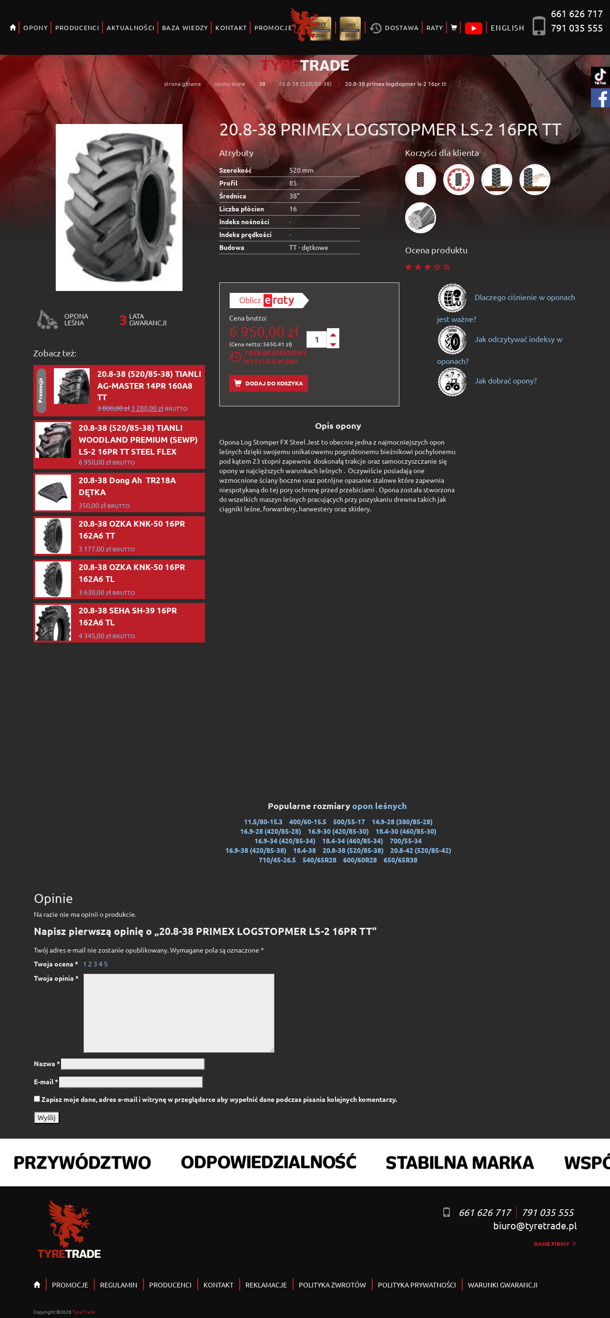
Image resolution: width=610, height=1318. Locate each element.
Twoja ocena (56, 963)
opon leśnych (380, 805)
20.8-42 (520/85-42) (420, 850)
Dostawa (394, 28)
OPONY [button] (35, 27)
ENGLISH (508, 27)
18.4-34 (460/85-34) (352, 840)
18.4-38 (304, 850)
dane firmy (555, 1243)
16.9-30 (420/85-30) (338, 831)
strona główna (182, 83)
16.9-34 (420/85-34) (284, 840)
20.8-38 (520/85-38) (305, 83)
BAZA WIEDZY (185, 27)
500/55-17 (349, 821)
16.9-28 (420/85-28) (270, 831)
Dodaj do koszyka (268, 383)
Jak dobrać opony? (487, 380)
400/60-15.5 (307, 821)
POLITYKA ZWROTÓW (332, 1284)
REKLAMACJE (266, 1284)
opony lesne (229, 83)
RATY (435, 27)
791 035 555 (577, 27)
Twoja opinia (56, 978)
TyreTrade (83, 1311)
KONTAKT (231, 27)
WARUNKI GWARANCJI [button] (503, 1284)
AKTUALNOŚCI (131, 27)
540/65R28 (319, 859)
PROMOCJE (273, 27)
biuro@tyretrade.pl (535, 1225)
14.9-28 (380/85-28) (402, 821)
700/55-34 (406, 840)
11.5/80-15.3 (263, 821)
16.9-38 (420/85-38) (255, 850)
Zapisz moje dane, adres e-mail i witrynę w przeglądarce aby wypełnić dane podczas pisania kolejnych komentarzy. (219, 1099)
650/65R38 (400, 859)
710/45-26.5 (277, 859)
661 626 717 (577, 13)
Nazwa (47, 1063)
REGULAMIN (118, 1284)
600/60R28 (360, 859)
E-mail (46, 1081)
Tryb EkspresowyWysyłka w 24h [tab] (268, 356)
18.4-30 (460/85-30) (406, 831)
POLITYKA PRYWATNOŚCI (417, 1284)
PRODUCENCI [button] (77, 27)
